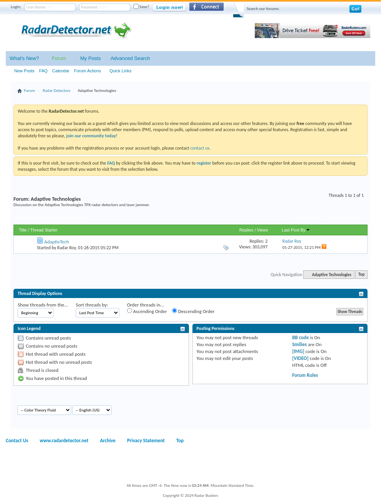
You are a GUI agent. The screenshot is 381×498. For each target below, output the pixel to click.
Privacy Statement (146, 440)
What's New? (24, 58)
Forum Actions (87, 70)
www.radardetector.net (64, 440)
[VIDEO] (300, 358)
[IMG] (298, 351)
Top (361, 274)
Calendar (61, 70)
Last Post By (296, 230)
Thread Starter (43, 230)
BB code (300, 337)
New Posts (24, 70)
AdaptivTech (56, 242)
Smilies (299, 344)
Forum (59, 58)
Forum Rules (305, 375)
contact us (199, 148)
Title (23, 230)
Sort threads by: (92, 305)
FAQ (43, 70)
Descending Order (193, 311)
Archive (108, 440)
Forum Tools (306, 217)
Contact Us (17, 440)
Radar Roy (66, 247)
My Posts (90, 58)
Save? (141, 6)
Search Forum (345, 217)
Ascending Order (147, 311)
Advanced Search (130, 58)
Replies (246, 230)
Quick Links (121, 70)
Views (262, 230)
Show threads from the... (43, 305)
